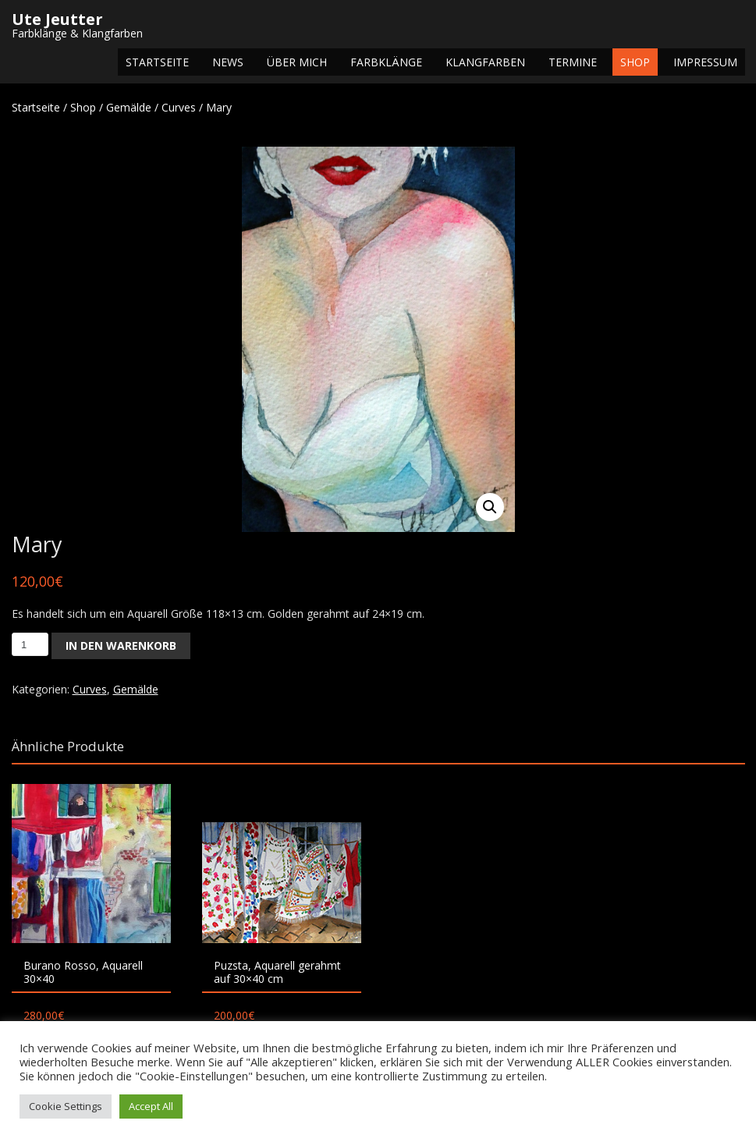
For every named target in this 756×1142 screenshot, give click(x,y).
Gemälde (128, 107)
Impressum (705, 62)
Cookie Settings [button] (65, 1106)
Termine (572, 62)
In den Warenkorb (121, 645)
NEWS (227, 62)
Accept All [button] (151, 1106)
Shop (635, 62)
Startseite (157, 62)
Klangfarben (485, 62)
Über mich (297, 62)
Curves (178, 107)
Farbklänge (386, 62)
